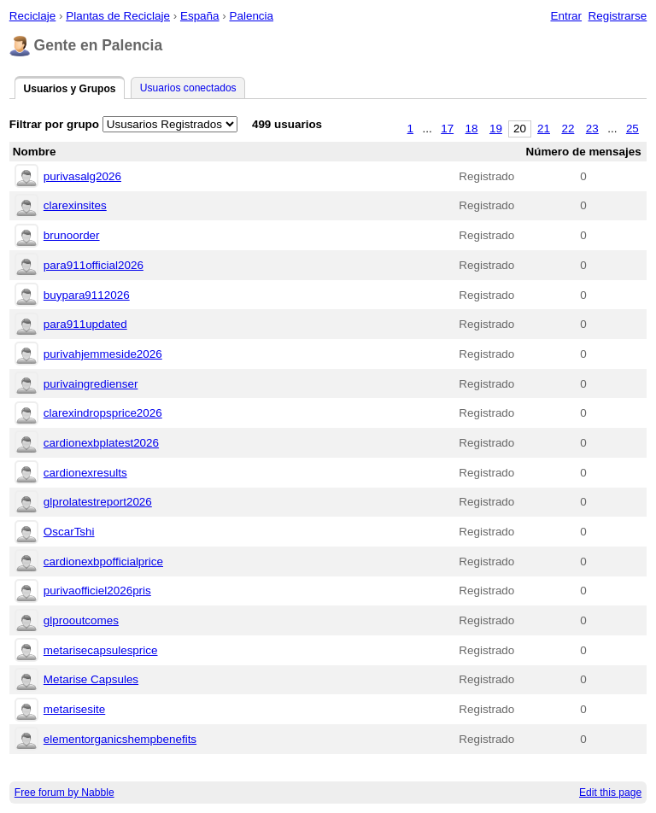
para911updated (85, 324)
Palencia (251, 15)
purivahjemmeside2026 (103, 354)
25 (632, 128)
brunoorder (72, 235)
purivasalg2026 (82, 176)
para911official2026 (94, 265)
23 (592, 128)
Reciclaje (32, 15)
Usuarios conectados (188, 88)
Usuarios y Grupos (69, 89)
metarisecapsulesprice (101, 650)
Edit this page (610, 792)
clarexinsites (75, 205)
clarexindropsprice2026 (103, 412)
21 (543, 128)
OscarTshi (69, 531)
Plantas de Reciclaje (118, 15)
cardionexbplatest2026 (101, 442)
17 (447, 128)
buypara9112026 (87, 295)
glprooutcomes (81, 620)
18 (472, 128)
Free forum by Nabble (64, 792)
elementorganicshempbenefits (120, 739)
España (200, 15)
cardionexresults (85, 472)
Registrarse (618, 15)
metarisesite (74, 709)
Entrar (566, 15)
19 (495, 128)
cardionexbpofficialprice (103, 561)
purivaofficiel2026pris (97, 590)
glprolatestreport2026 (98, 501)
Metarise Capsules (91, 679)
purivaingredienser (91, 383)
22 (567, 128)
